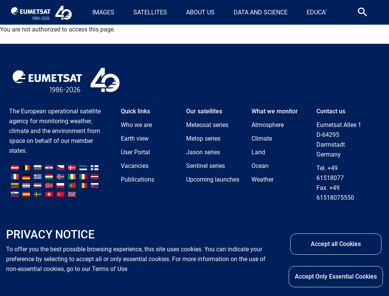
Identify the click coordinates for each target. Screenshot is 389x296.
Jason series (203, 152)
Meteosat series (207, 124)
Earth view (135, 138)
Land (258, 152)
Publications (137, 179)
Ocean (260, 165)
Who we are (136, 124)
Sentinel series (205, 165)
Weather (262, 179)
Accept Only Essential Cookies (336, 276)
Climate (261, 138)
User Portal (135, 152)
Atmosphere (267, 124)
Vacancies (135, 165)
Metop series (203, 138)
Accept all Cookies (336, 244)
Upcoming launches (212, 179)
